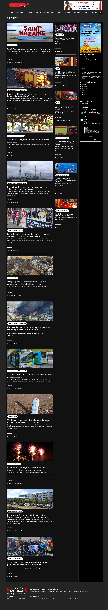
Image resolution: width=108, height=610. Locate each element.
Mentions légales (70, 603)
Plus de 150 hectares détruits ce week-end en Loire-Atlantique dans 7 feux (29, 97)
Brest (83, 96)
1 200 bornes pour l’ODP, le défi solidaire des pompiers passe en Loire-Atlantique (28, 568)
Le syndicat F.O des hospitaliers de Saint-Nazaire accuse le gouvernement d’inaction (29, 520)
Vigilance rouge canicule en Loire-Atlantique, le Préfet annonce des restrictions (25, 424)
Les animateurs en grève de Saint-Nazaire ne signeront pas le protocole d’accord (29, 237)
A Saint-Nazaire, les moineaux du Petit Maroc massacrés (27, 143)
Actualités (19, 13)
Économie (29, 13)
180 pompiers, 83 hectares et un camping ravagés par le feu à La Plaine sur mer (28, 285)
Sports (94, 13)
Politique (38, 13)
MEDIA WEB (85, 120)
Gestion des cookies (47, 603)
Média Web (84, 84)
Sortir (59, 13)
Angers (83, 92)
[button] (100, 13)
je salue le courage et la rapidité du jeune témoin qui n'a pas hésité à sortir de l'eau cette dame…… (91, 77)
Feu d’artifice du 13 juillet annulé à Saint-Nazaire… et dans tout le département (28, 473)
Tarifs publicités (85, 103)
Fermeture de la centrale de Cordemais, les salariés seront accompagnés (29, 190)
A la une (10, 13)
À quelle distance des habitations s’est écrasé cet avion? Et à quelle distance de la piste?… (91, 67)
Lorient (83, 94)
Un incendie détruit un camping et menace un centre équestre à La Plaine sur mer (29, 330)
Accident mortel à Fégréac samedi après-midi (65, 73)
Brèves (87, 13)
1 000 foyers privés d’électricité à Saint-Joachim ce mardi (66, 180)
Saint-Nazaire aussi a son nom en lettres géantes (28, 50)
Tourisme (67, 13)
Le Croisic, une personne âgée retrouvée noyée (64, 215)
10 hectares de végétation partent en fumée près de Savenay (64, 143)
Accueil (31, 603)
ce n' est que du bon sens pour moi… (90, 58)
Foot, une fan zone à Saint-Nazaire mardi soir (65, 39)
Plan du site (38, 603)
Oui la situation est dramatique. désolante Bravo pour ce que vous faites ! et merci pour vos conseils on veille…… (91, 72)
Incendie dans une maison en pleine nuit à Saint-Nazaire (65, 107)
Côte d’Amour (85, 88)
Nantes (83, 90)
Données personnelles (58, 603)
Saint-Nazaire (85, 86)
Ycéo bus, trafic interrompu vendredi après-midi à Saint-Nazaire (26, 378)
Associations (77, 13)
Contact (77, 603)
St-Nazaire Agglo (49, 13)
